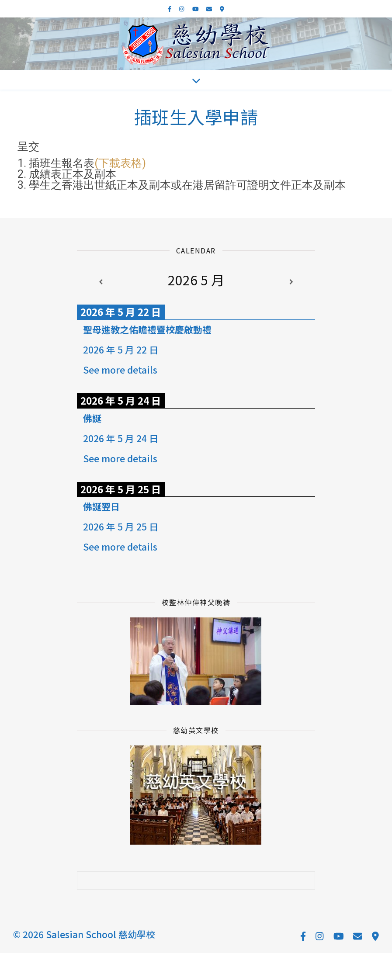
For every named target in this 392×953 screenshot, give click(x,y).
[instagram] (182, 8)
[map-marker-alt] (222, 8)
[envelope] (209, 8)
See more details (120, 369)
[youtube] (196, 8)
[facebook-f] (170, 8)
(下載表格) (120, 163)
